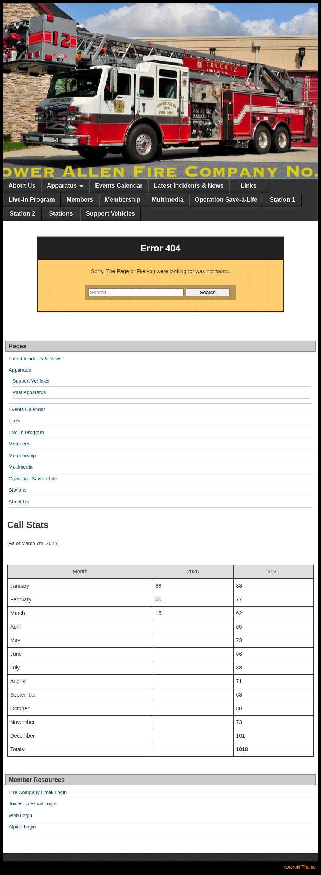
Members (80, 199)
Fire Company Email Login (38, 792)
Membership (122, 199)
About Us (21, 185)
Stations (61, 213)
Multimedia (168, 199)
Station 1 (282, 199)
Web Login (20, 815)
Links (249, 185)
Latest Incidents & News (189, 185)
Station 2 (22, 213)
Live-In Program (32, 199)
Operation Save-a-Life (226, 199)
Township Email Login (32, 803)
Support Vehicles (110, 213)
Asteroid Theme (300, 867)
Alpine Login (22, 827)
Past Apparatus (29, 392)
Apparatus (62, 185)
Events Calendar (118, 185)
